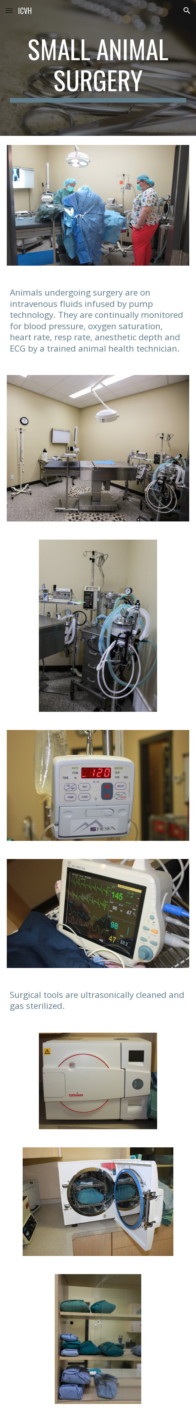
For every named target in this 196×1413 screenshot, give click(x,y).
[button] (9, 10)
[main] (98, 68)
